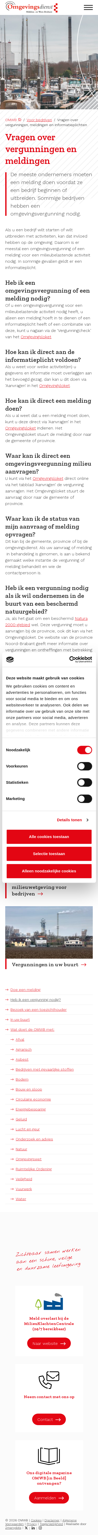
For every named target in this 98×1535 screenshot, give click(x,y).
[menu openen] (88, 7)
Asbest (22, 1059)
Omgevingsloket (36, 336)
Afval (20, 1039)
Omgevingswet (29, 1159)
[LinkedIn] (33, 1527)
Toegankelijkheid (51, 1524)
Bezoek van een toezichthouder (38, 1009)
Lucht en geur (28, 1129)
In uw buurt (20, 1019)
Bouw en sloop (29, 1089)
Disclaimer (52, 1520)
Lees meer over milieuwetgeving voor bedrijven (39, 887)
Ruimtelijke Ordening (34, 1169)
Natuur (21, 1149)
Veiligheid (24, 1179)
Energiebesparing (31, 1109)
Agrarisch (24, 1049)
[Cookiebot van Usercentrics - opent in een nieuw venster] (70, 659)
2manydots (13, 1527)
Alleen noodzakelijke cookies (49, 871)
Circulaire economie (33, 1099)
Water (21, 1199)
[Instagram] (40, 1527)
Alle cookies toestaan (49, 836)
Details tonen (69, 820)
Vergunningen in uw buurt (45, 964)
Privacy (32, 1524)
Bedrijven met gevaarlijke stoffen (45, 1069)
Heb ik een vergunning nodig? (35, 999)
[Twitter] (26, 1528)
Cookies (36, 1520)
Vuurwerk (24, 1189)
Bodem (22, 1079)
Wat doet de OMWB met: (32, 1029)
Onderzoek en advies (34, 1139)
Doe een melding (25, 989)
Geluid (21, 1119)
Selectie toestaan (49, 853)
